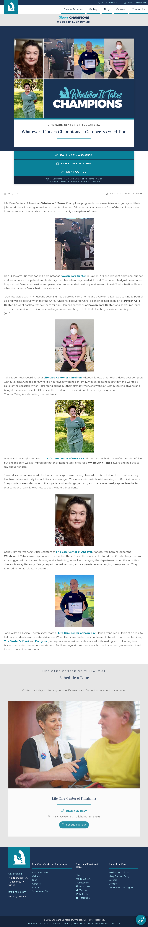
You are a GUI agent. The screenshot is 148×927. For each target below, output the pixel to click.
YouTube (83, 898)
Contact (36, 887)
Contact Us (138, 9)
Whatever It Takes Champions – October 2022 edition (74, 181)
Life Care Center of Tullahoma (80, 179)
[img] (56, 155)
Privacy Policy (36, 923)
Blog (107, 9)
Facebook (83, 886)
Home (46, 179)
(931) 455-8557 (76, 819)
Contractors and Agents (122, 887)
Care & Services (73, 9)
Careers (121, 9)
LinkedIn (82, 894)
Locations (57, 179)
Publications (82, 882)
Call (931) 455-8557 (74, 155)
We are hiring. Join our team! (74, 19)
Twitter (81, 890)
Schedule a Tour (74, 163)
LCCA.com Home (109, 2)
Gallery (93, 9)
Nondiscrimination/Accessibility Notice (97, 923)
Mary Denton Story (119, 876)
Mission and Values (119, 872)
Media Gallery (83, 879)
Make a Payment (135, 2)
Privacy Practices (59, 923)
